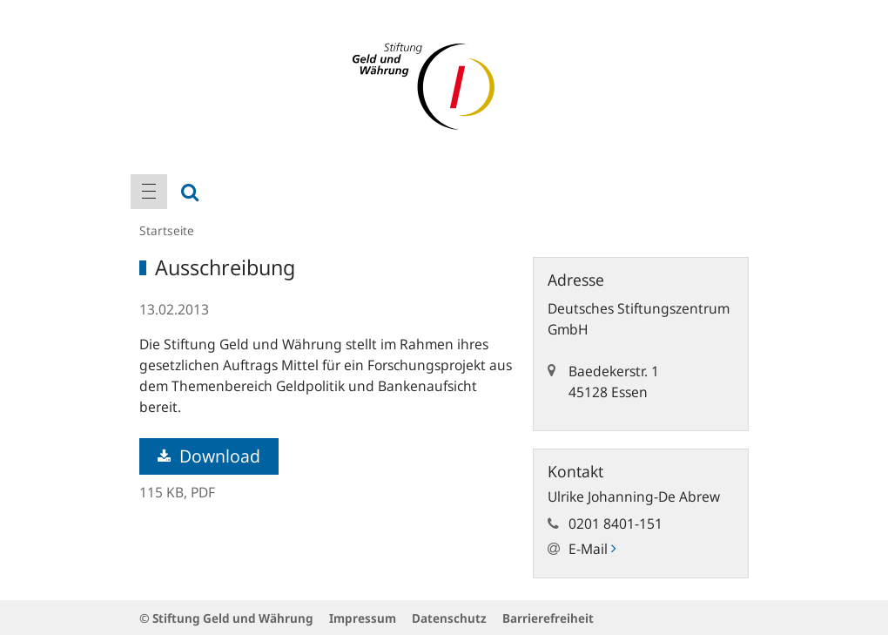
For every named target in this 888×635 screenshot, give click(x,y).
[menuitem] (149, 191)
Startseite (166, 230)
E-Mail (592, 548)
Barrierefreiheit (548, 618)
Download (209, 456)
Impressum (362, 618)
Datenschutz (449, 618)
